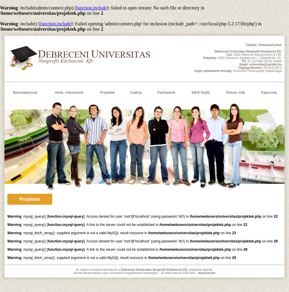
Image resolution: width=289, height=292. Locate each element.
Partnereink (166, 93)
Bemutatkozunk (25, 93)
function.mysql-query (66, 216)
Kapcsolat (269, 93)
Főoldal (251, 45)
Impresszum (206, 273)
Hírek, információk (69, 93)
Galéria (136, 93)
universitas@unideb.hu (265, 64)
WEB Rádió (201, 93)
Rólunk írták (235, 93)
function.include (91, 7)
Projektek (107, 93)
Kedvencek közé (270, 45)
